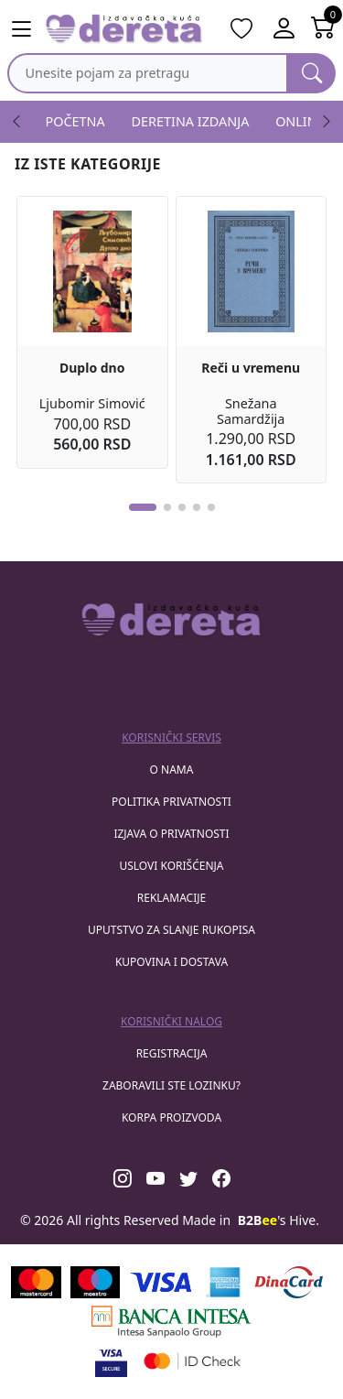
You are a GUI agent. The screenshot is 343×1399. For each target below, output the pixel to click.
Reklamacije (171, 898)
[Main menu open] (21, 29)
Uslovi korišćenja (171, 865)
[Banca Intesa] (171, 1322)
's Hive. (278, 1220)
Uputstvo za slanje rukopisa (171, 930)
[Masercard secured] (192, 1361)
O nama (172, 769)
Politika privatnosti (171, 801)
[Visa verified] (111, 1361)
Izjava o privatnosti (171, 833)
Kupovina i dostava (171, 962)
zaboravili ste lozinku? (171, 1085)
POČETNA (75, 121)
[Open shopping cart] (323, 29)
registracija (172, 1053)
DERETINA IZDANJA (191, 121)
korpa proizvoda (171, 1117)
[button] (142, 507)
